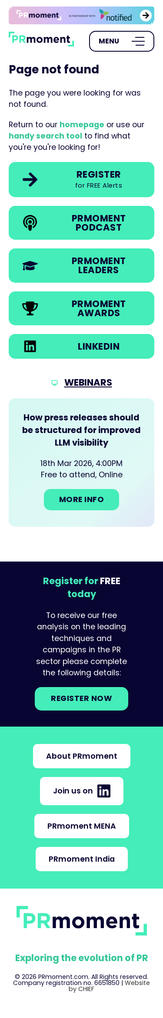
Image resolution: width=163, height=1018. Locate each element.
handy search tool (45, 136)
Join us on (81, 790)
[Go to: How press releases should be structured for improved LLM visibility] (81, 462)
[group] (81, 15)
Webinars (88, 382)
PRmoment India (82, 859)
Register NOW (81, 698)
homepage (82, 124)
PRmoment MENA (81, 826)
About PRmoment (81, 756)
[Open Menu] (121, 41)
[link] (81, 15)
